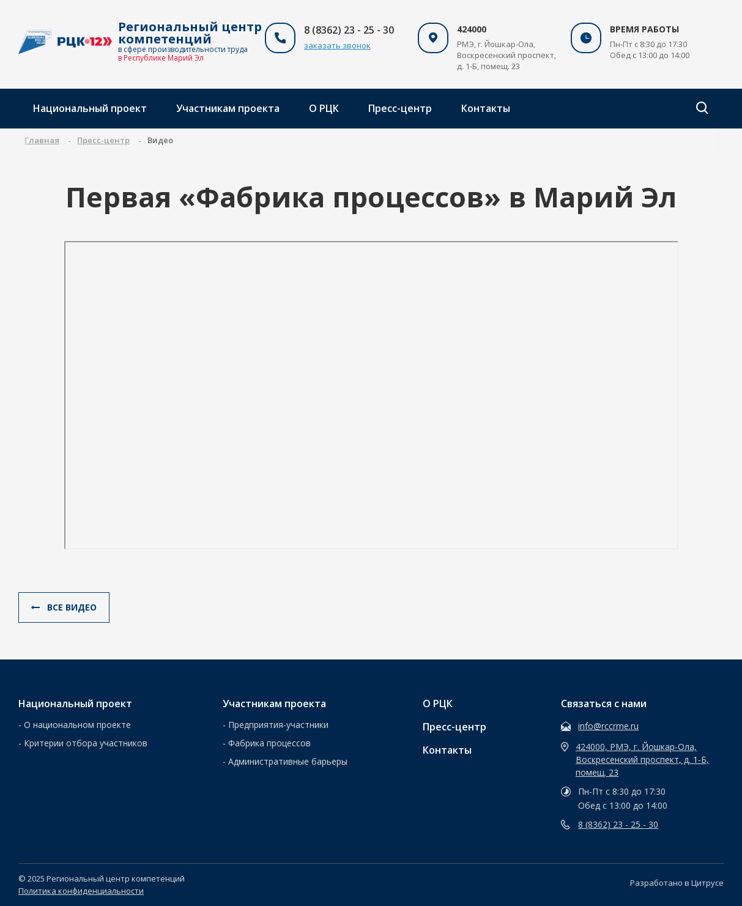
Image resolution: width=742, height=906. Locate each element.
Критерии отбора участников (85, 743)
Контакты (485, 108)
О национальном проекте (77, 724)
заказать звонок (337, 45)
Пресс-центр (400, 108)
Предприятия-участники (278, 724)
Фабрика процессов (269, 743)
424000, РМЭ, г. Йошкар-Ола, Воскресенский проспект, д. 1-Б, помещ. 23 (642, 759)
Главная (41, 140)
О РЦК (324, 108)
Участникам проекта (228, 108)
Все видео (64, 607)
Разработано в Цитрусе (677, 882)
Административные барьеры (287, 761)
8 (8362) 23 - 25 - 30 (618, 824)
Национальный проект (90, 108)
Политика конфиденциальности (81, 890)
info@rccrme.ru (608, 726)
